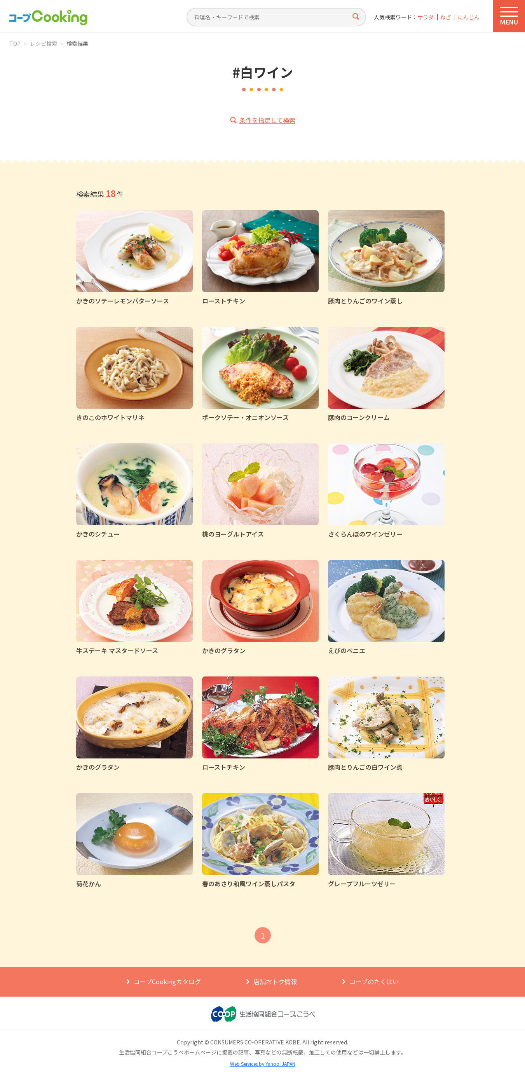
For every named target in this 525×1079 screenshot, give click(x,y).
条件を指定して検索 (267, 120)
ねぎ (445, 17)
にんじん (469, 17)
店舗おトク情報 (275, 981)
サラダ (425, 17)
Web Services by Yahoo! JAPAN (262, 1063)
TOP (15, 43)
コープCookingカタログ (167, 981)
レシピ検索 (43, 43)
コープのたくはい (374, 981)
